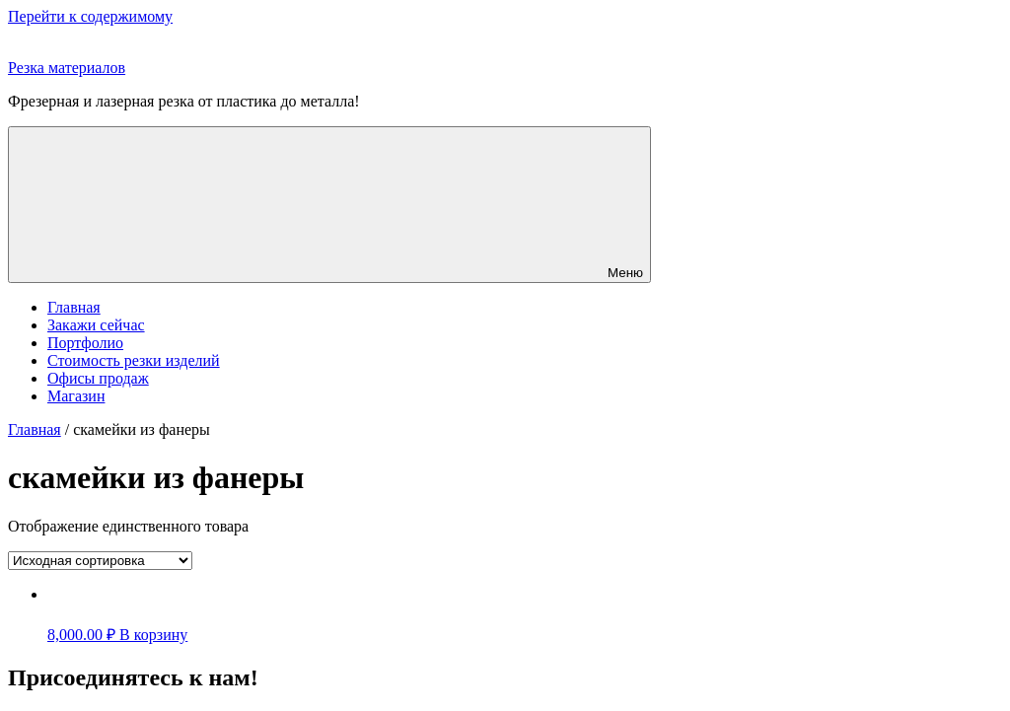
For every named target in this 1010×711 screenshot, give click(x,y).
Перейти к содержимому (90, 16)
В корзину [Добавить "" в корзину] (153, 634)
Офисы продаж (98, 378)
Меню (329, 204)
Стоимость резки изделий (133, 360)
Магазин (76, 396)
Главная (74, 307)
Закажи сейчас (96, 325)
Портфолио (85, 342)
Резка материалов (66, 67)
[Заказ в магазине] (100, 560)
